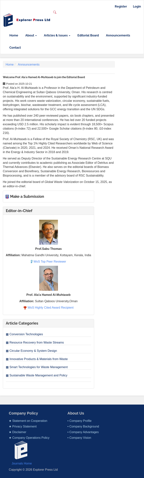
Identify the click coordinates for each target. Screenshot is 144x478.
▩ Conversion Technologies (24, 334)
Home (13, 35)
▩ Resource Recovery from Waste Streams (35, 342)
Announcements (118, 35)
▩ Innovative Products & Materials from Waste (37, 359)
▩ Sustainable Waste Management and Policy (36, 375)
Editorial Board (88, 35)
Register (121, 6)
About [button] (31, 35)
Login (137, 6)
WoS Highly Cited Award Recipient (48, 307)
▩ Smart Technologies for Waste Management (37, 367)
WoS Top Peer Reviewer (48, 261)
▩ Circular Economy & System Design (31, 350)
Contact (15, 47)
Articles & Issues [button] (57, 35)
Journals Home (22, 463)
